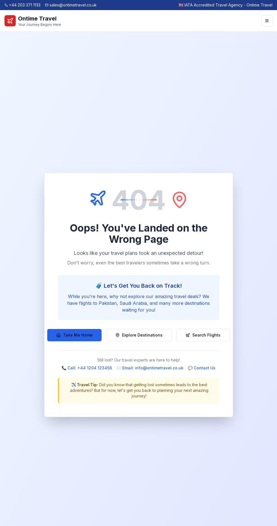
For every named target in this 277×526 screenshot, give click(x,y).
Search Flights (203, 335)
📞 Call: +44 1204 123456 (87, 367)
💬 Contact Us (201, 367)
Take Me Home (74, 335)
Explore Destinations (139, 335)
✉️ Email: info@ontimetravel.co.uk (149, 367)
